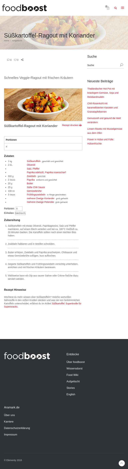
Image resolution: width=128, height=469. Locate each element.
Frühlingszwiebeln (36, 194)
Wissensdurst (74, 368)
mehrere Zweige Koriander (40, 198)
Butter (30, 183)
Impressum (10, 434)
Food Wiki (72, 375)
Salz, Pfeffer (33, 168)
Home (6, 41)
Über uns (9, 415)
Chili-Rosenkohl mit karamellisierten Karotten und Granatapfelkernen (102, 107)
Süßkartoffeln (34, 161)
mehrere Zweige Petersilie (40, 202)
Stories (70, 387)
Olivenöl (31, 165)
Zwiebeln (31, 176)
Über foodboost (75, 362)
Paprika (31, 179)
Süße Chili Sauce (36, 187)
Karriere (9, 421)
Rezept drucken (70, 125)
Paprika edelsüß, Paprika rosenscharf (46, 172)
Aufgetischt (17, 41)
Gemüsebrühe (34, 191)
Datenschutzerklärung (17, 428)
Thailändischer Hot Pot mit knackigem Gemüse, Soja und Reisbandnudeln (102, 92)
